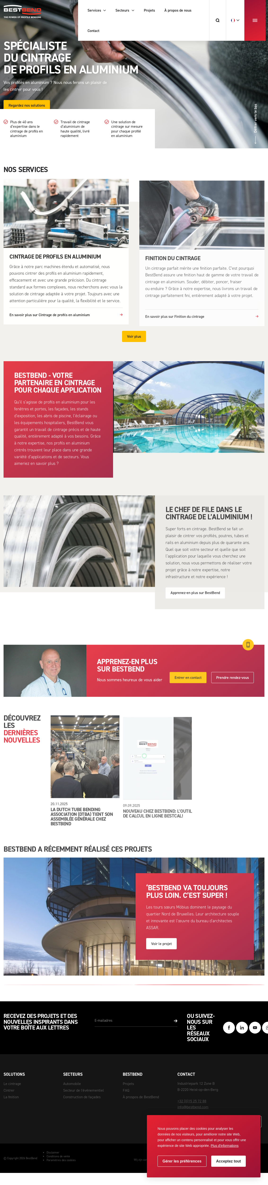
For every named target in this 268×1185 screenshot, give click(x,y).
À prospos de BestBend (141, 1096)
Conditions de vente (58, 1156)
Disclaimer (53, 1152)
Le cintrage (12, 1083)
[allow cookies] (228, 1161)
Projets (128, 1083)
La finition (11, 1096)
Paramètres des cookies (61, 1160)
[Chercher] (217, 20)
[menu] (255, 20)
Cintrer (9, 1090)
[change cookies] (182, 1161)
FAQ (126, 1090)
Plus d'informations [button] (225, 1146)
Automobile (72, 1083)
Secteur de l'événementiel (83, 1090)
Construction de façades (82, 1096)
